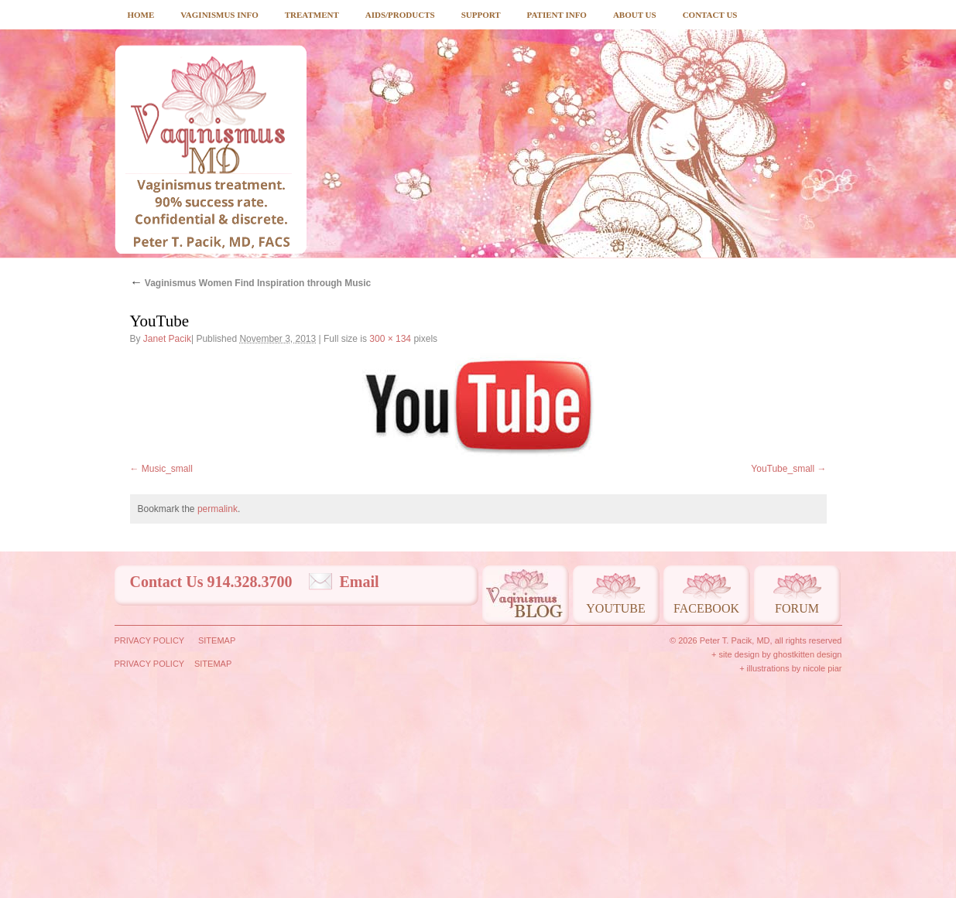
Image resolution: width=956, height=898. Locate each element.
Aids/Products (400, 14)
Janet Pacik (167, 338)
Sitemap (216, 847)
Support (481, 14)
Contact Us (710, 14)
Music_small (167, 676)
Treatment (312, 14)
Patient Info (557, 14)
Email (359, 788)
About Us (634, 14)
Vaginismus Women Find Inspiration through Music (251, 283)
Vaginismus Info (219, 14)
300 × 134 (390, 338)
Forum (797, 815)
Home (141, 14)
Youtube (615, 815)
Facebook (706, 815)
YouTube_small (782, 676)
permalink (217, 716)
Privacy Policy (150, 847)
